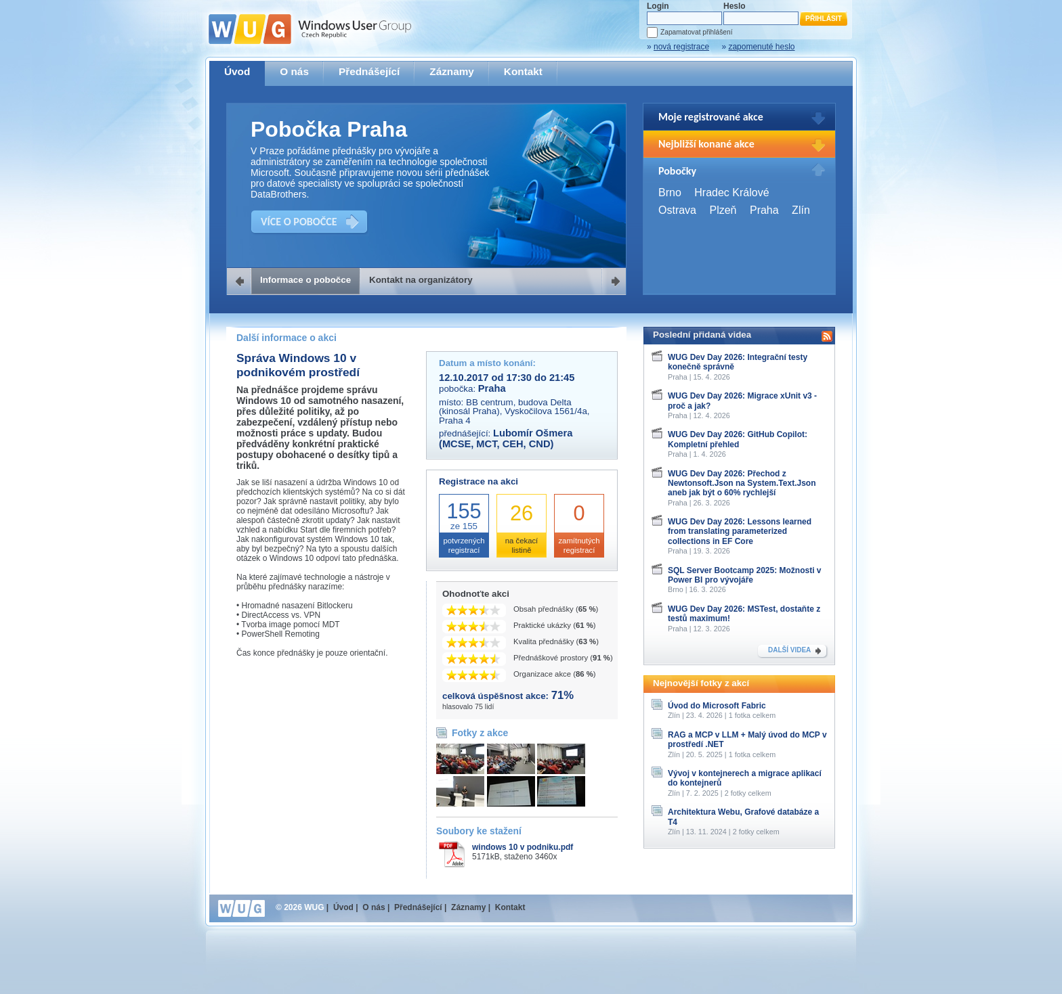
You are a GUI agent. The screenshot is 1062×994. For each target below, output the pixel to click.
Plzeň (722, 210)
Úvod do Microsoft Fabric (717, 705)
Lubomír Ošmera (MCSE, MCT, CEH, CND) (505, 438)
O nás (294, 71)
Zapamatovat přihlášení (696, 32)
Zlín (801, 210)
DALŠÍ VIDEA (789, 650)
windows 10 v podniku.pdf (522, 847)
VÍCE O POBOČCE (299, 221)
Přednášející (369, 71)
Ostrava (677, 210)
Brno (669, 192)
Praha (764, 210)
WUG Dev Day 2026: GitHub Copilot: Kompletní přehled (737, 439)
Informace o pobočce (305, 280)
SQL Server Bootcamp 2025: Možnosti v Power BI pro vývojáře (745, 575)
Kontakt (523, 71)
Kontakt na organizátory (421, 280)
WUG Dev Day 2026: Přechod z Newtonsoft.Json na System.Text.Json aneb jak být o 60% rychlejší (742, 483)
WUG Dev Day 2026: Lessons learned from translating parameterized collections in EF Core (739, 531)
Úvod (237, 71)
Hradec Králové (731, 192)
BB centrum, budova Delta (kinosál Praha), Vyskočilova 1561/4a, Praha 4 (514, 411)
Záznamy (451, 71)
